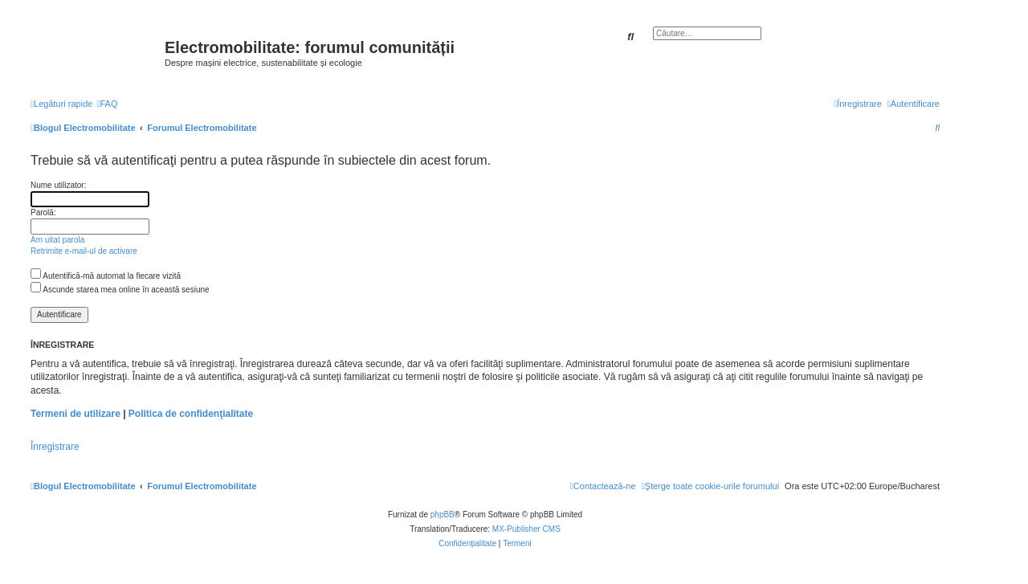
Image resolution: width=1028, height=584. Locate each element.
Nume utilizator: (58, 185)
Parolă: (43, 212)
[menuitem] (106, 103)
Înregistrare (55, 446)
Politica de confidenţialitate (190, 413)
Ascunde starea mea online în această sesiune (120, 289)
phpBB (442, 514)
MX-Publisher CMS (526, 529)
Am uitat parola (57, 239)
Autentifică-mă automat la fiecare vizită (106, 276)
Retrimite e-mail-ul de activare (84, 251)
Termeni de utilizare (75, 413)
